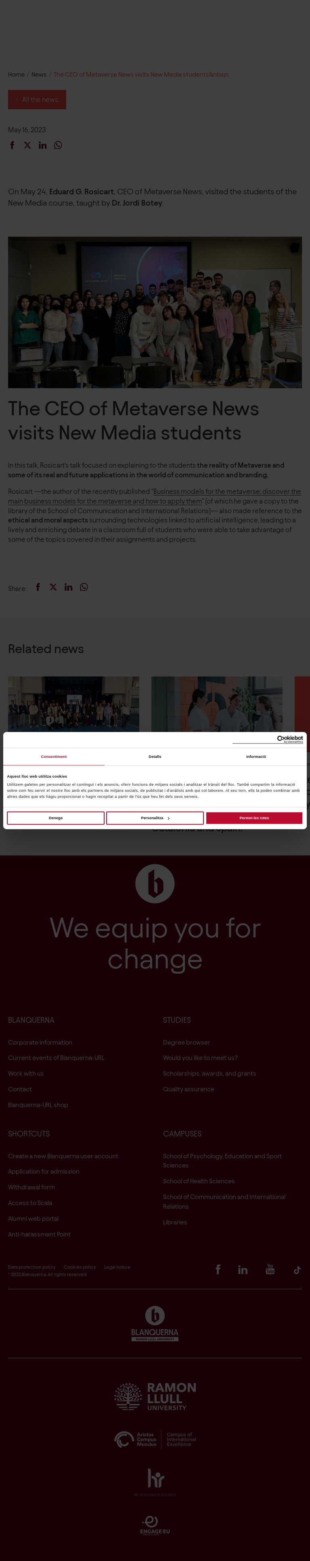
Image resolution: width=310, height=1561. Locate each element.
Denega (56, 818)
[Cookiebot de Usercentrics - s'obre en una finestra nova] (267, 740)
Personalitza (155, 818)
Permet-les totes (254, 818)
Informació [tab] (256, 757)
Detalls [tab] (155, 757)
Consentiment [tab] (54, 757)
